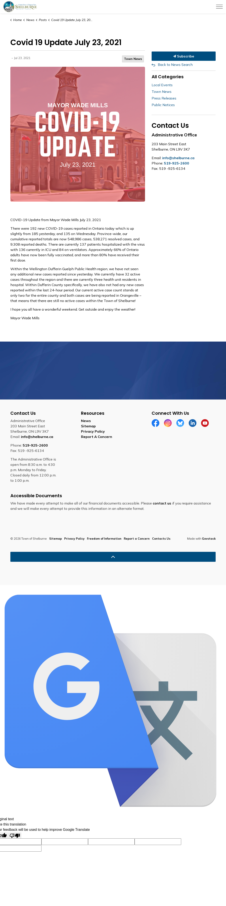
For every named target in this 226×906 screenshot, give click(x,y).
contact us (162, 503)
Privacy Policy (93, 431)
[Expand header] (219, 6)
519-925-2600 (176, 163)
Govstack (209, 538)
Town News (133, 59)
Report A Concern (96, 436)
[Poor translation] (14, 835)
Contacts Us (161, 538)
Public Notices (163, 105)
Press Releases (164, 98)
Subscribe (183, 56)
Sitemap (88, 426)
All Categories (168, 77)
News (86, 421)
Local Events (162, 85)
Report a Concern (137, 538)
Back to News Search (175, 64)
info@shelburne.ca (178, 158)
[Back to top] (113, 557)
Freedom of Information (104, 538)
